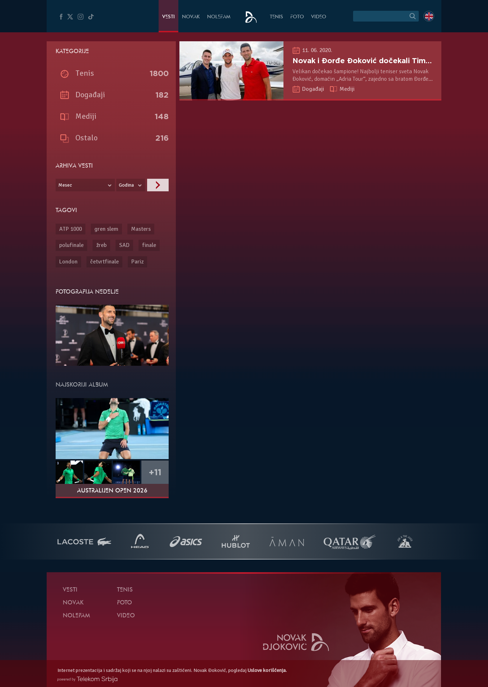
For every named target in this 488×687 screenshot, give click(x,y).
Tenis (276, 17)
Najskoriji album (82, 385)
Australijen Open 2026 (112, 491)
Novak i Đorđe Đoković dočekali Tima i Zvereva (379, 60)
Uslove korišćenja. (267, 670)
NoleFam (218, 17)
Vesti (168, 17)
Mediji (347, 89)
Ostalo (86, 137)
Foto (297, 17)
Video (318, 17)
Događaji (313, 89)
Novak (191, 17)
